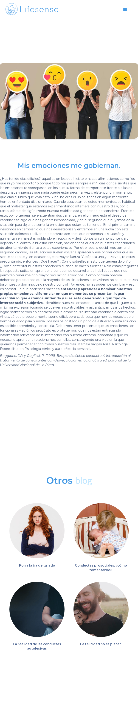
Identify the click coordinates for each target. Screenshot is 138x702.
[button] (125, 9)
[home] (32, 9)
